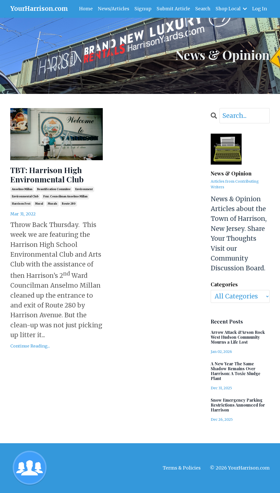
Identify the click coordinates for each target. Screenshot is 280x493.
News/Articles (113, 9)
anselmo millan (22, 189)
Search (202, 9)
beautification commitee (54, 189)
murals (52, 203)
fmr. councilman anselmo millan (65, 196)
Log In (259, 9)
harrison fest (21, 203)
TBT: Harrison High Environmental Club (47, 174)
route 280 (68, 203)
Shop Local (231, 9)
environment (84, 189)
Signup (142, 9)
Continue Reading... (30, 346)
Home (86, 9)
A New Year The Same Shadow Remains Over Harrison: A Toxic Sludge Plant (235, 371)
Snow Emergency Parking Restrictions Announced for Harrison (238, 405)
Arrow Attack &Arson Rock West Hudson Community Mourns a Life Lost (238, 337)
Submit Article (173, 9)
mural (39, 203)
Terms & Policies (182, 468)
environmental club (25, 196)
